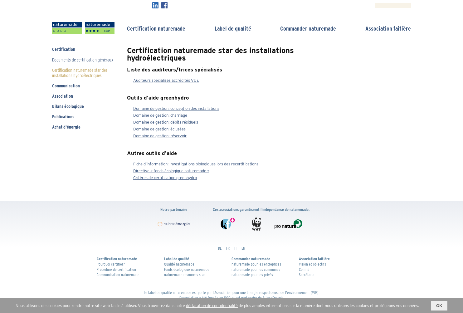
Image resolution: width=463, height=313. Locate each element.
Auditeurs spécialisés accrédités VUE (166, 80)
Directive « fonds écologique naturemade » (171, 171)
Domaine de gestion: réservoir (160, 136)
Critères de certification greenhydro (165, 177)
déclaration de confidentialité (212, 305)
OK (439, 305)
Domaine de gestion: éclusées (159, 129)
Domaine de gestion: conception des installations (176, 108)
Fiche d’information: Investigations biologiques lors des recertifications (195, 164)
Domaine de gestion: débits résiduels (165, 122)
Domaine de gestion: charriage (160, 115)
